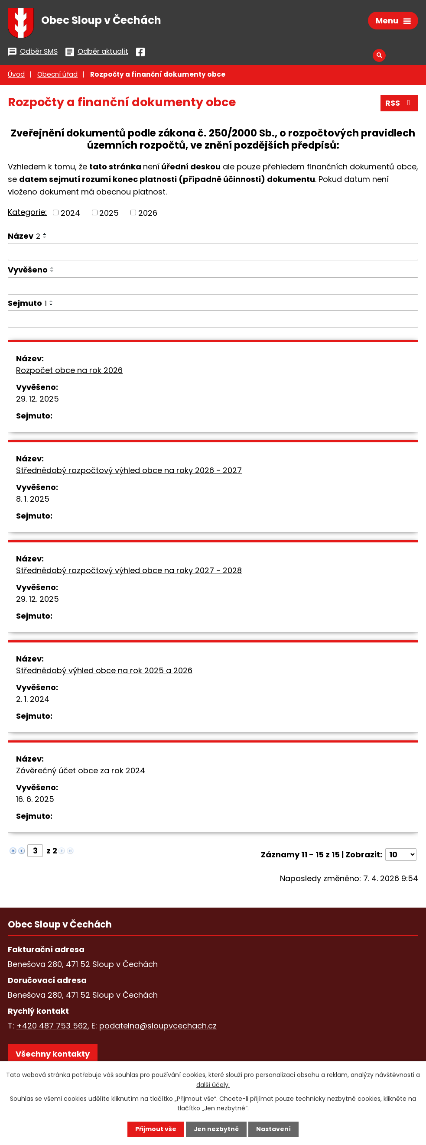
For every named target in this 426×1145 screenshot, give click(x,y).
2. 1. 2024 (32, 700)
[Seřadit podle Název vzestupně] (45, 235)
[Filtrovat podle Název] (213, 252)
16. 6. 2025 (35, 800)
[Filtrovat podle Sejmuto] (213, 320)
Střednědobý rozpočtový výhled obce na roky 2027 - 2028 (129, 571)
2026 (147, 213)
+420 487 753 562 (52, 1027)
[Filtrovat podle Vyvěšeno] (213, 287)
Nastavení (274, 1129)
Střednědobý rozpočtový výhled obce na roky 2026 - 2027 (129, 471)
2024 (70, 213)
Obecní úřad (57, 75)
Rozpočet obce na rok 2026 (69, 371)
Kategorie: (27, 213)
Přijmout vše (155, 1129)
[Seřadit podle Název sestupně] (45, 238)
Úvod (16, 75)
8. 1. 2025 (32, 500)
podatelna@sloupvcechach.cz (158, 1027)
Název (24, 236)
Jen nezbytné (216, 1129)
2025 (109, 213)
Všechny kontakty (53, 1055)
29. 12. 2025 (37, 400)
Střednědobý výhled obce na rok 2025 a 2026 (104, 671)
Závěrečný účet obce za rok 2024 (80, 771)
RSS (399, 104)
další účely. (213, 1084)
